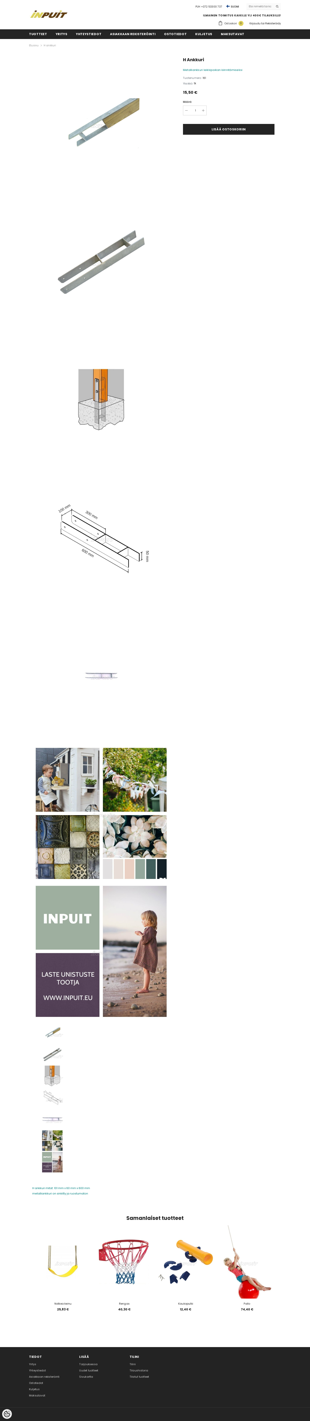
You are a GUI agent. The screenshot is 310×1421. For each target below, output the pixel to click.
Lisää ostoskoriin (229, 129)
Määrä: (187, 102)
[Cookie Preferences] (7, 1414)
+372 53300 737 (211, 6)
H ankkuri (50, 45)
